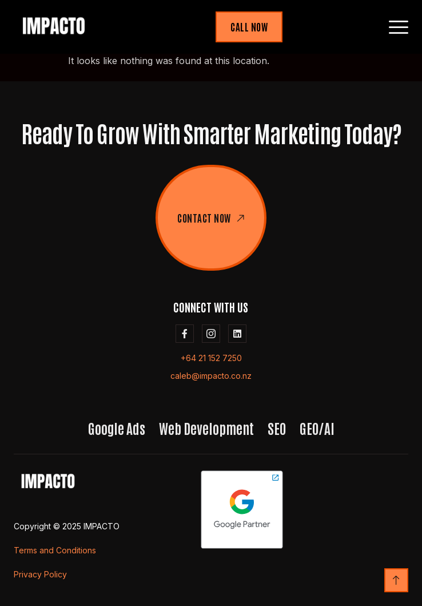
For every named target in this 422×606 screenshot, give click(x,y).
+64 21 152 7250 (211, 358)
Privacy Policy (40, 574)
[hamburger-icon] (399, 27)
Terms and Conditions (55, 550)
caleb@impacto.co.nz (211, 376)
